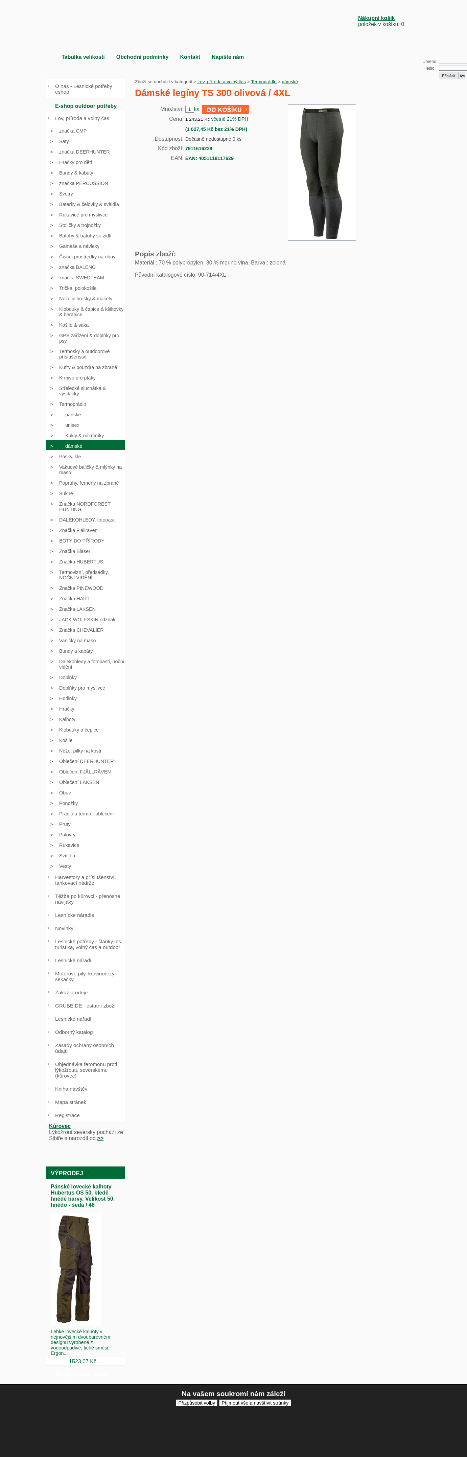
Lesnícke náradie (74, 915)
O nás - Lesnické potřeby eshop (83, 89)
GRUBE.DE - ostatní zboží (85, 1006)
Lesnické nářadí (73, 960)
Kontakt (190, 57)
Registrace (67, 1115)
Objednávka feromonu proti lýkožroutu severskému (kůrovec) (86, 1070)
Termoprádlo (264, 81)
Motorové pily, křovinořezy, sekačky (85, 976)
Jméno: (430, 61)
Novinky (64, 928)
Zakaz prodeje (71, 992)
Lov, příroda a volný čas (221, 81)
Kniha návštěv (71, 1089)
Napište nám (228, 57)
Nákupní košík (376, 18)
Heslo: (429, 68)
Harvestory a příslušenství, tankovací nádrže (85, 880)
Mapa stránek (70, 1102)
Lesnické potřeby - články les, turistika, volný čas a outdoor (88, 944)
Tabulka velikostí (83, 57)
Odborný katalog (74, 1032)
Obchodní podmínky (142, 57)
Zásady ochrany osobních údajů (84, 1048)
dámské (290, 81)
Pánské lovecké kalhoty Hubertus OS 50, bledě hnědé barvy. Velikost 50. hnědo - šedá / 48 (83, 1196)
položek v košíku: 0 (381, 21)
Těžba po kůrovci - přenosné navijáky (87, 899)
